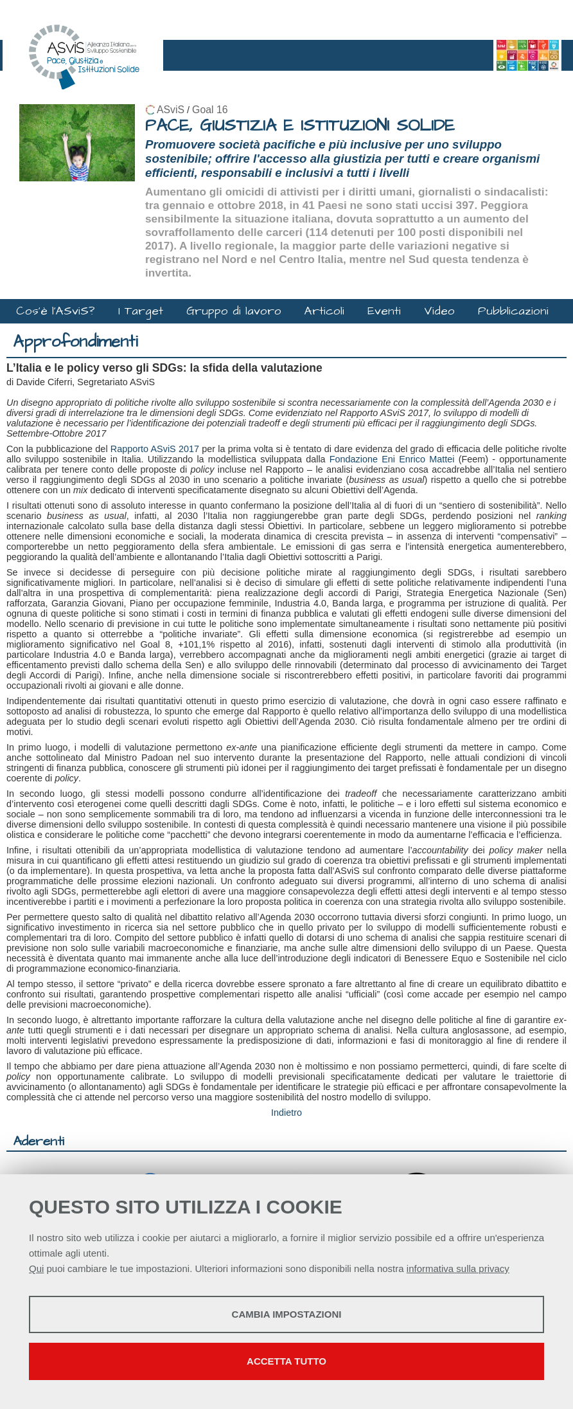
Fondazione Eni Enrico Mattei (392, 459)
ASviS (170, 109)
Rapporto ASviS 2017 (154, 449)
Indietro (286, 1112)
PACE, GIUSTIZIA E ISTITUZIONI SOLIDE (300, 126)
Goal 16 (209, 109)
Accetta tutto (286, 1361)
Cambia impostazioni (287, 1314)
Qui (36, 1268)
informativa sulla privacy (458, 1268)
